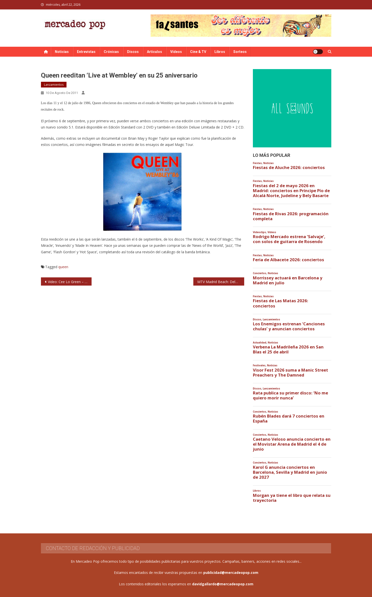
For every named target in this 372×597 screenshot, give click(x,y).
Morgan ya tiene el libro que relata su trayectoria (292, 498)
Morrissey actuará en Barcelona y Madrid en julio (287, 280)
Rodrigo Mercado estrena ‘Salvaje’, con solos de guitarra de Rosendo (289, 239)
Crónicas (111, 52)
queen (63, 266)
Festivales (259, 365)
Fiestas (257, 163)
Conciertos (259, 273)
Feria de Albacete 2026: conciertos (288, 259)
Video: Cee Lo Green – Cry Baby (70, 281)
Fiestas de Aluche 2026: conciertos (289, 167)
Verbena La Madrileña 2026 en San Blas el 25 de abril (288, 349)
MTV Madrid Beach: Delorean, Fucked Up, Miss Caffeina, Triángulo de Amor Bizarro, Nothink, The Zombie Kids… (220, 281)
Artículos (154, 52)
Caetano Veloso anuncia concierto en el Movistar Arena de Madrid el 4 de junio (292, 444)
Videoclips (259, 232)
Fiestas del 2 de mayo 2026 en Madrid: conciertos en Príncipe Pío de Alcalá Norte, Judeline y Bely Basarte (291, 190)
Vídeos (176, 52)
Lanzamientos (54, 85)
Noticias (62, 52)
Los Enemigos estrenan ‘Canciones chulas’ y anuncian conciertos (289, 326)
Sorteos (240, 52)
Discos (133, 52)
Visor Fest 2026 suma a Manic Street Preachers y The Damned (290, 373)
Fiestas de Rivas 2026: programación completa (291, 216)
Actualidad (259, 342)
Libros (219, 52)
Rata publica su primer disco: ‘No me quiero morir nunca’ (290, 395)
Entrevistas (86, 52)
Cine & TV (198, 52)
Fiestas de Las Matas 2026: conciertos (280, 303)
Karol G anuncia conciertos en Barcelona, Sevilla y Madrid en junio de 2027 (290, 472)
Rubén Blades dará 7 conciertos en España (288, 419)
